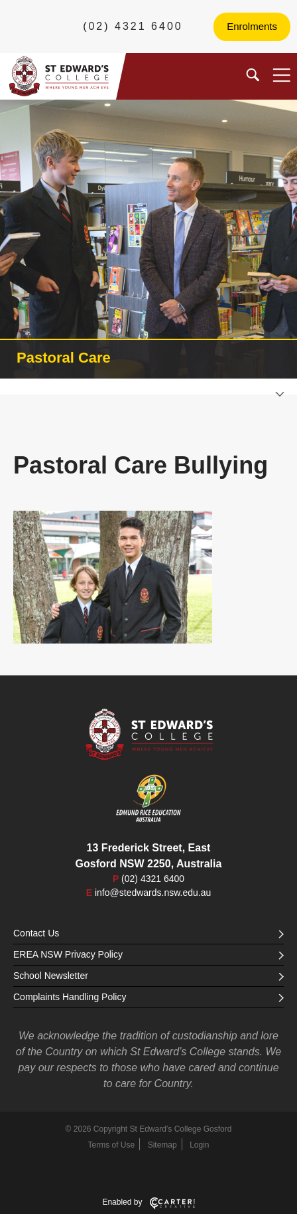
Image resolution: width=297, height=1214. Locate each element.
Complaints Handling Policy (148, 997)
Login (199, 1145)
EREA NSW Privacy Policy (148, 954)
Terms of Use (111, 1145)
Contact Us (148, 933)
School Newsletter (148, 975)
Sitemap (162, 1145)
